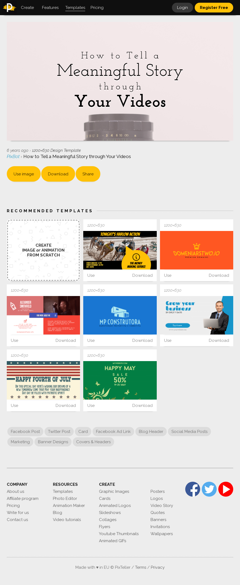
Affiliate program (23, 498)
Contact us (17, 519)
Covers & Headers (93, 441)
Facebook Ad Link (113, 431)
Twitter (209, 489)
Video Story (162, 505)
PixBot (14, 156)
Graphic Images (114, 491)
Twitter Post (59, 431)
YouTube (225, 489)
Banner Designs (53, 441)
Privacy (158, 567)
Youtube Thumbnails (119, 533)
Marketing (20, 441)
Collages (107, 519)
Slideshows (110, 512)
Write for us (18, 512)
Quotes (158, 512)
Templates (63, 491)
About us (15, 491)
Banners (158, 519)
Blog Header (151, 431)
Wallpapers (162, 533)
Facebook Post (25, 431)
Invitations (160, 526)
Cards (104, 498)
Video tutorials (67, 519)
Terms (140, 567)
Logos (157, 498)
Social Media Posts (189, 431)
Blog (57, 512)
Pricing (13, 505)
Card (83, 431)
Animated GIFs (112, 540)
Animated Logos (115, 505)
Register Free (214, 7)
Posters (158, 491)
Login (182, 7)
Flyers (104, 526)
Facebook (192, 489)
